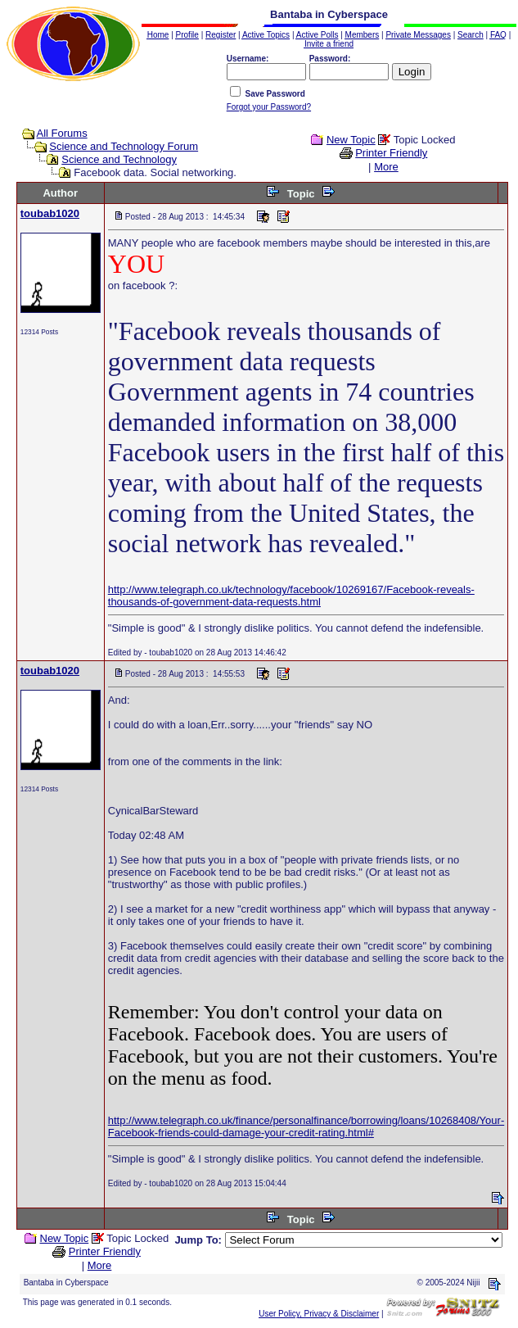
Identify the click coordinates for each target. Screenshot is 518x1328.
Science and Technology (119, 159)
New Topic (351, 140)
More (386, 167)
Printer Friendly (391, 153)
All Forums (62, 133)
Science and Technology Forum (123, 146)
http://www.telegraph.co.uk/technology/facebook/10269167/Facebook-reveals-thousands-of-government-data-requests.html (291, 595)
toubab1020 (49, 213)
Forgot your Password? (269, 106)
